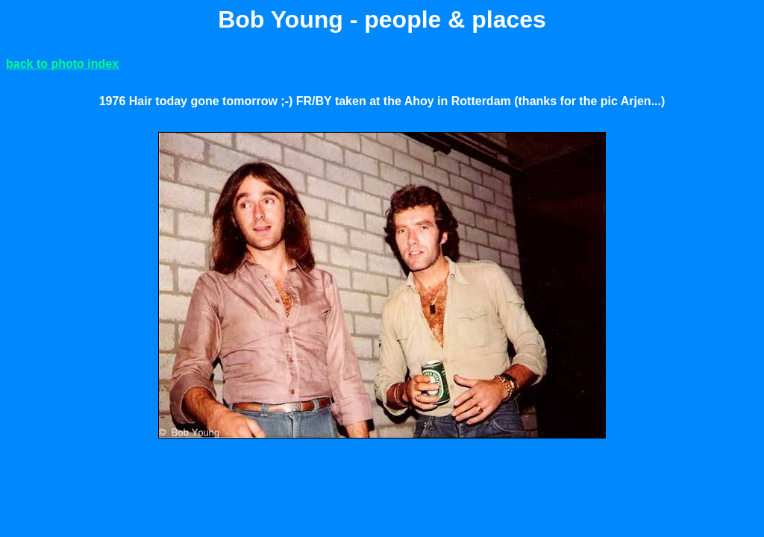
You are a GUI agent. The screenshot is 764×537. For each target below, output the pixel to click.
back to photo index (62, 63)
